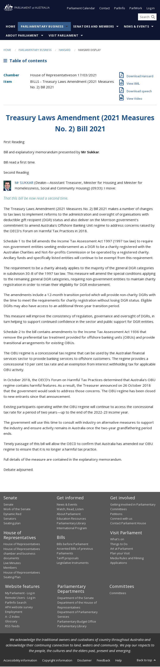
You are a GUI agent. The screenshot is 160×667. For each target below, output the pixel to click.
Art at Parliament (121, 549)
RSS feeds (12, 626)
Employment (13, 612)
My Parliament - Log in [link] (20, 593)
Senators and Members (93, 27)
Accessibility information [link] (20, 661)
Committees (118, 593)
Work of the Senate (17, 509)
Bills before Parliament (72, 544)
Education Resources (71, 519)
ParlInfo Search (15, 603)
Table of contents (25, 61)
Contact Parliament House (128, 524)
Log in (151, 9)
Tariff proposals (68, 558)
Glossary (11, 622)
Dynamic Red (12, 514)
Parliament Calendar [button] (81, 9)
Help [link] (118, 661)
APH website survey (19, 607)
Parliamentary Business (42, 27)
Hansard (65, 50)
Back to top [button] (147, 660)
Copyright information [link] (57, 661)
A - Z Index (12, 617)
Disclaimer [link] (84, 661)
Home (11, 27)
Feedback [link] (103, 661)
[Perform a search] (153, 17)
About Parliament (22, 36)
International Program (72, 528)
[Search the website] (147, 17)
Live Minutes (12, 563)
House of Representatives (21, 544)
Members (10, 568)
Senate (8, 505)
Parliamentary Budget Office (76, 622)
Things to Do (119, 544)
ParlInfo (119, 9)
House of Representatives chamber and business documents (21, 554)
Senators (9, 519)
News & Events (136, 27)
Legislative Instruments (73, 563)
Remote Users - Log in (20, 598)
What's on (117, 539)
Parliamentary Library (71, 524)
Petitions (116, 514)
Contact (104, 9)
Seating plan (12, 524)
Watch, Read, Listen (70, 509)
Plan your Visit (120, 554)
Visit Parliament (63, 36)
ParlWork (135, 9)
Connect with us (121, 519)
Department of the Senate (75, 598)
